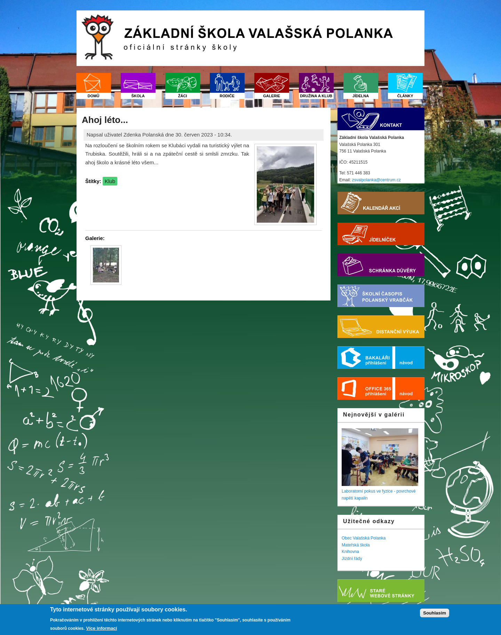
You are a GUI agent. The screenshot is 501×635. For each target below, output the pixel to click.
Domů (94, 96)
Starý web (380, 590)
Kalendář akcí (380, 203)
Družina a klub (316, 96)
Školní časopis (380, 295)
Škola (138, 96)
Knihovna (350, 551)
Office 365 (366, 388)
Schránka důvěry (380, 265)
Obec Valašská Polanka (364, 538)
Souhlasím (434, 613)
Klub (110, 181)
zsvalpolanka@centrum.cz (376, 180)
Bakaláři (366, 357)
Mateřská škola (356, 545)
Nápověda (409, 357)
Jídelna (360, 96)
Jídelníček (380, 234)
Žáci (182, 96)
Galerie (271, 96)
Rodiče (227, 96)
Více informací (101, 628)
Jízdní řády (352, 558)
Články (405, 96)
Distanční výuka (380, 326)
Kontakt (380, 119)
